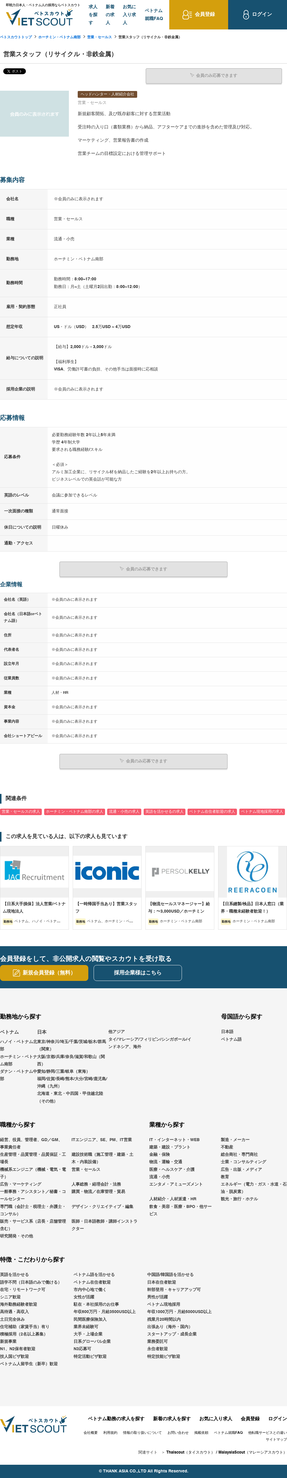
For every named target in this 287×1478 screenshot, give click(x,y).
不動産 (227, 1147)
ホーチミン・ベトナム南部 (59, 37)
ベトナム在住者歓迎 (92, 1282)
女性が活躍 (84, 1297)
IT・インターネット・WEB (174, 1140)
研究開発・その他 (16, 1236)
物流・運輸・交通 (165, 1162)
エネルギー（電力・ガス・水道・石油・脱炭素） (254, 1188)
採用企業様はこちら (138, 972)
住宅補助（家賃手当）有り (24, 1327)
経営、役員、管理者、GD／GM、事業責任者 (31, 1143)
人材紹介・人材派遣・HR (172, 1199)
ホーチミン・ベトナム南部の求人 (74, 811)
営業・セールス (99, 37)
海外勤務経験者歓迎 (18, 1304)
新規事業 (8, 1341)
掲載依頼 (201, 1432)
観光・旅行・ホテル (239, 1199)
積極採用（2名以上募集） (24, 1334)
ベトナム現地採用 (163, 1304)
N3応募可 (82, 1349)
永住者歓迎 (157, 1349)
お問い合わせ (178, 1432)
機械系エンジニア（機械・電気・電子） (33, 1173)
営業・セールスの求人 (21, 811)
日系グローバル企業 (92, 1341)
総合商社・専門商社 (239, 1155)
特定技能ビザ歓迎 (163, 1356)
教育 (225, 1177)
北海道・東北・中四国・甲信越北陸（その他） (70, 1097)
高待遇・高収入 (14, 1312)
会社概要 (91, 1432)
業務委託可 (157, 1341)
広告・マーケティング (20, 1184)
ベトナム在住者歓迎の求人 (212, 811)
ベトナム (9, 1032)
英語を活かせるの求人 (164, 811)
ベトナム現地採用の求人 (262, 811)
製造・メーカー (235, 1140)
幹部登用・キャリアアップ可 (174, 1289)
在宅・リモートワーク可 (22, 1289)
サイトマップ (276, 1439)
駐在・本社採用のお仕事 (96, 1304)
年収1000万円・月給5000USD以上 (179, 1312)
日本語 (227, 1032)
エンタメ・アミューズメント (176, 1184)
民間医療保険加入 (90, 1319)
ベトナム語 (231, 1039)
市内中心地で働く (90, 1289)
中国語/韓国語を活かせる (170, 1275)
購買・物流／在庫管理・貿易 (98, 1191)
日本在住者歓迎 (161, 1282)
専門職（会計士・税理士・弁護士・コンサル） (33, 1210)
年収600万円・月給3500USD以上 (105, 1312)
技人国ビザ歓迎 (14, 1356)
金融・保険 (159, 1155)
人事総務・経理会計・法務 (96, 1184)
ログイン (277, 1418)
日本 (42, 1032)
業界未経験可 (86, 1327)
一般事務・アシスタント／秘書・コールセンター (33, 1195)
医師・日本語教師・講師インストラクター (104, 1225)
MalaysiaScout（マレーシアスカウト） (252, 1452)
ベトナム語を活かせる (94, 1275)
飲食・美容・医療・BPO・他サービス (180, 1210)
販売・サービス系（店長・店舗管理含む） (33, 1225)
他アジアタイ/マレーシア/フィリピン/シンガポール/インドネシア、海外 (149, 1039)
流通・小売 (159, 1177)
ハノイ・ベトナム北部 (18, 1045)
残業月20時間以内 (164, 1319)
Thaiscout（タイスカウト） (190, 1452)
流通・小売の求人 (124, 811)
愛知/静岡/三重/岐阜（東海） (63, 1071)
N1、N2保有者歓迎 (17, 1349)
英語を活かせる (14, 1275)
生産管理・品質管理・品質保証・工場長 (33, 1158)
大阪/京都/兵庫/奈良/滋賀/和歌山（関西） (71, 1060)
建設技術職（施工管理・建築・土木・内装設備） (102, 1158)
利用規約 (110, 1432)
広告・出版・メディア (241, 1169)
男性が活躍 (157, 1297)
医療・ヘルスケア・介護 (172, 1169)
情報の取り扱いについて (142, 1432)
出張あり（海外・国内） (170, 1327)
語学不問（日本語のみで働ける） (31, 1282)
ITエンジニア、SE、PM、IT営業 (102, 1140)
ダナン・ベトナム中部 (18, 1075)
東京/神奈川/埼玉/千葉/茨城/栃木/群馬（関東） (71, 1045)
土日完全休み (12, 1319)
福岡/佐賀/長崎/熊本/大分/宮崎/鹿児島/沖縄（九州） (72, 1082)
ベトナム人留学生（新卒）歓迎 (29, 1364)
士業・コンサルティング (243, 1162)
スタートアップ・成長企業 (172, 1334)
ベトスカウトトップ (16, 37)
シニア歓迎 (10, 1297)
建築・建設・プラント (169, 1147)
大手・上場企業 (88, 1334)
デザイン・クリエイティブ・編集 (102, 1206)
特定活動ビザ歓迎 (90, 1356)
